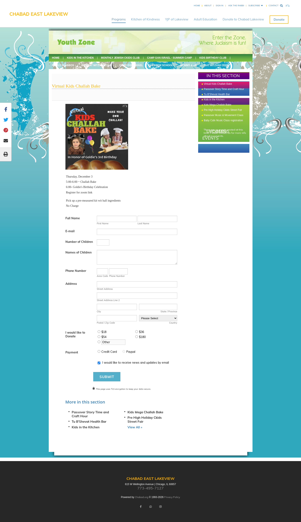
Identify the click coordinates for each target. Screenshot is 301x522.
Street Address (105, 288)
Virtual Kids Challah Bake (218, 83)
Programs (119, 19)
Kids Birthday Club (212, 57)
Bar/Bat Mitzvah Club (97, 65)
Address (71, 284)
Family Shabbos (63, 65)
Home (197, 5)
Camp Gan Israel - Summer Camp (169, 57)
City (99, 311)
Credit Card (109, 352)
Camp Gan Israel (131, 65)
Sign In (219, 5)
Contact (273, 5)
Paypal (130, 352)
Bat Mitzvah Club (216, 65)
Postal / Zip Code (106, 322)
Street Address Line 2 (108, 300)
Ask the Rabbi (236, 5)
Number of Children (79, 242)
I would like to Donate (75, 334)
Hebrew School (161, 65)
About (208, 5)
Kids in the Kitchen (80, 57)
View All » (135, 427)
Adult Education (205, 19)
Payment (71, 352)
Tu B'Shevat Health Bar (89, 422)
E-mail (70, 231)
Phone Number (75, 271)
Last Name (143, 223)
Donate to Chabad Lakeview (243, 19)
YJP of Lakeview (176, 19)
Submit (106, 376)
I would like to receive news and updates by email (135, 362)
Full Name (72, 218)
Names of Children (78, 252)
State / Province (169, 311)
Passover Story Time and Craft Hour (224, 89)
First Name (102, 223)
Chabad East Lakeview (38, 14)
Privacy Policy (172, 497)
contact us (225, 132)
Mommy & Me (188, 65)
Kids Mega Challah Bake (145, 412)
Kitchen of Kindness (145, 19)
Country (173, 322)
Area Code (102, 276)
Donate (279, 19)
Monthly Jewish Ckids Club (120, 57)
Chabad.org (141, 497)
